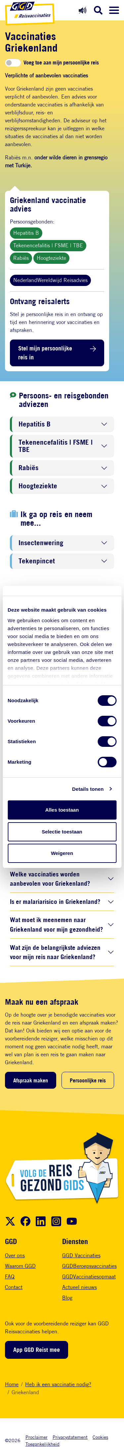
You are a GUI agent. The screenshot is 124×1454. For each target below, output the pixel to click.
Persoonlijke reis (88, 1080)
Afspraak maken (30, 1080)
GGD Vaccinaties (81, 1255)
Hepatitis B (26, 233)
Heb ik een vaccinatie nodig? (58, 1384)
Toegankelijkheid (42, 1444)
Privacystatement (70, 1437)
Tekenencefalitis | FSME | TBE (48, 245)
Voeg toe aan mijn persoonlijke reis (61, 63)
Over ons (15, 1255)
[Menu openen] (114, 10)
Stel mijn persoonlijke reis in (45, 352)
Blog (67, 1298)
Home (12, 1384)
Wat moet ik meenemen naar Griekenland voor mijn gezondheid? (56, 924)
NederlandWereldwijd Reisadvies (50, 280)
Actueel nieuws (79, 1287)
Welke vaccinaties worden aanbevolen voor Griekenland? (50, 878)
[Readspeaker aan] (82, 10)
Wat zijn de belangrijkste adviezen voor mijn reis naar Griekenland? (55, 952)
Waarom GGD (20, 1266)
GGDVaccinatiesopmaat (89, 1276)
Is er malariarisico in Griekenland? (55, 901)
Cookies (100, 1437)
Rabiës (21, 258)
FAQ (10, 1276)
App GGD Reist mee (36, 1349)
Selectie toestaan (62, 831)
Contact (13, 1287)
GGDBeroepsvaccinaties (89, 1266)
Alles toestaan (62, 810)
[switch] (13, 63)
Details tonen (87, 789)
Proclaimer (36, 1437)
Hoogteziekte (51, 258)
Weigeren (62, 853)
